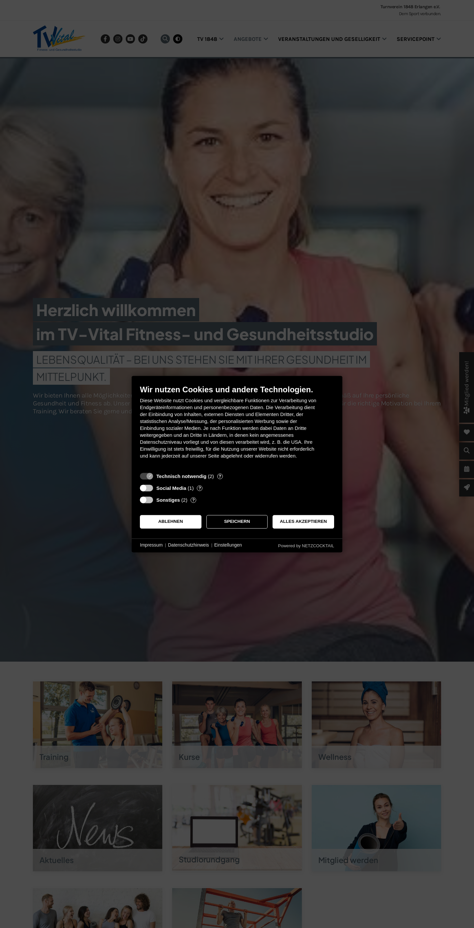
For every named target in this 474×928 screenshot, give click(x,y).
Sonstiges (168, 500)
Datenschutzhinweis (188, 545)
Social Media (171, 488)
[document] (237, 427)
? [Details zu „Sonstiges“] (193, 499)
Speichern (237, 521)
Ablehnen (170, 521)
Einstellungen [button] (228, 545)
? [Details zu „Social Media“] (199, 488)
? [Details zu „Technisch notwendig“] (220, 476)
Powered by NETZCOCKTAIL (306, 545)
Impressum (151, 545)
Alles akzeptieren (303, 521)
